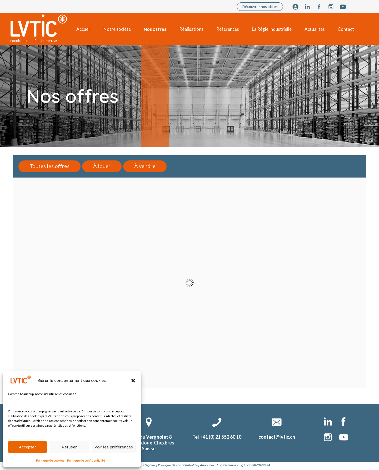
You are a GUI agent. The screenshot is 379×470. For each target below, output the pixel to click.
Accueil (83, 29)
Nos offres (155, 29)
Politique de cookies (50, 460)
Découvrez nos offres (260, 6)
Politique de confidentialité (86, 460)
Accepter (27, 446)
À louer (102, 166)
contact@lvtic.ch (276, 437)
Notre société (117, 29)
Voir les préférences (113, 446)
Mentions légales (142, 465)
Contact (346, 29)
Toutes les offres (49, 166)
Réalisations (191, 29)
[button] (133, 380)
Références (227, 29)
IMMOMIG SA (260, 465)
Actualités (315, 29)
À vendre (145, 166)
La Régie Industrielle (272, 29)
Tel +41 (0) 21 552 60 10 (216, 437)
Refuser (69, 446)
